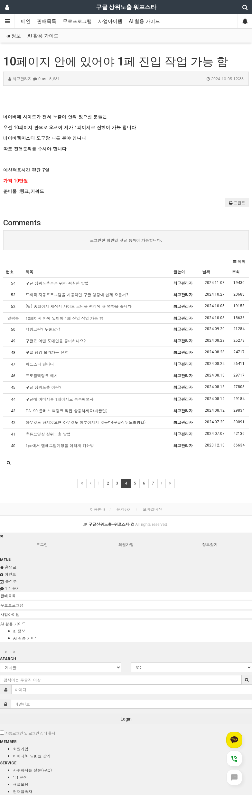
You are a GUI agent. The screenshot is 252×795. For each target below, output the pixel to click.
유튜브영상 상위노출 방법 (47, 434)
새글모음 (20, 784)
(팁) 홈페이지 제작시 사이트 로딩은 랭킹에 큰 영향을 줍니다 (78, 306)
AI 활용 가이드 (144, 21)
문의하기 (124, 509)
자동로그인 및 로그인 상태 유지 (27, 733)
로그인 (42, 544)
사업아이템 (110, 21)
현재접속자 (22, 791)
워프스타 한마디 (39, 364)
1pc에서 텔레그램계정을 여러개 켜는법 (59, 445)
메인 (26, 21)
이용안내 (97, 509)
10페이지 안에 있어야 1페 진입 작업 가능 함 (64, 318)
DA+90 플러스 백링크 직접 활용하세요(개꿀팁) (66, 410)
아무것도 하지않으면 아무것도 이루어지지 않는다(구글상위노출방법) (85, 422)
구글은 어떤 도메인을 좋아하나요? (55, 340)
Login (126, 718)
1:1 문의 (20, 777)
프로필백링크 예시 (41, 375)
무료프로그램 (77, 21)
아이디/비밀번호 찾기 (32, 756)
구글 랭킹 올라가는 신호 (46, 352)
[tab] (126, 595)
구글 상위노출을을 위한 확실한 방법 (57, 283)
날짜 (206, 271)
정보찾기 (210, 544)
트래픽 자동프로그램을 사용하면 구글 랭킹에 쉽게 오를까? (76, 294)
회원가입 (126, 544)
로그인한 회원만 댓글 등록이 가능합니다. (126, 240)
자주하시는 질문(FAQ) (32, 770)
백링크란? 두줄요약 (42, 329)
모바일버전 (152, 509)
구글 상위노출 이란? (43, 387)
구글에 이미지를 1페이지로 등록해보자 (59, 399)
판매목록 (46, 21)
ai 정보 (13, 36)
